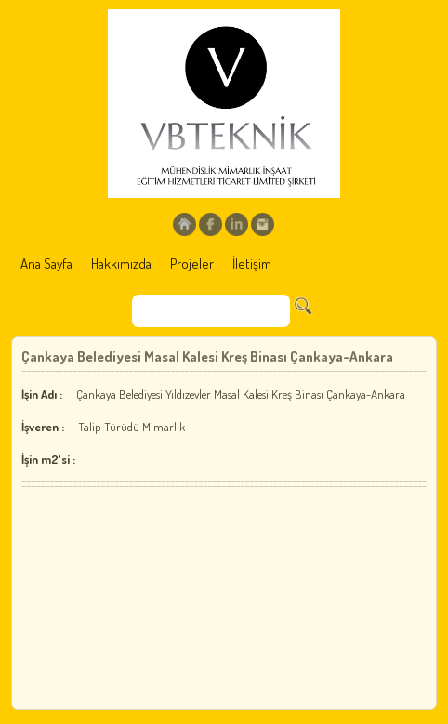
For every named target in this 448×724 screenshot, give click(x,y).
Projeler (192, 263)
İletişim (251, 263)
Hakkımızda (121, 263)
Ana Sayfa (46, 263)
